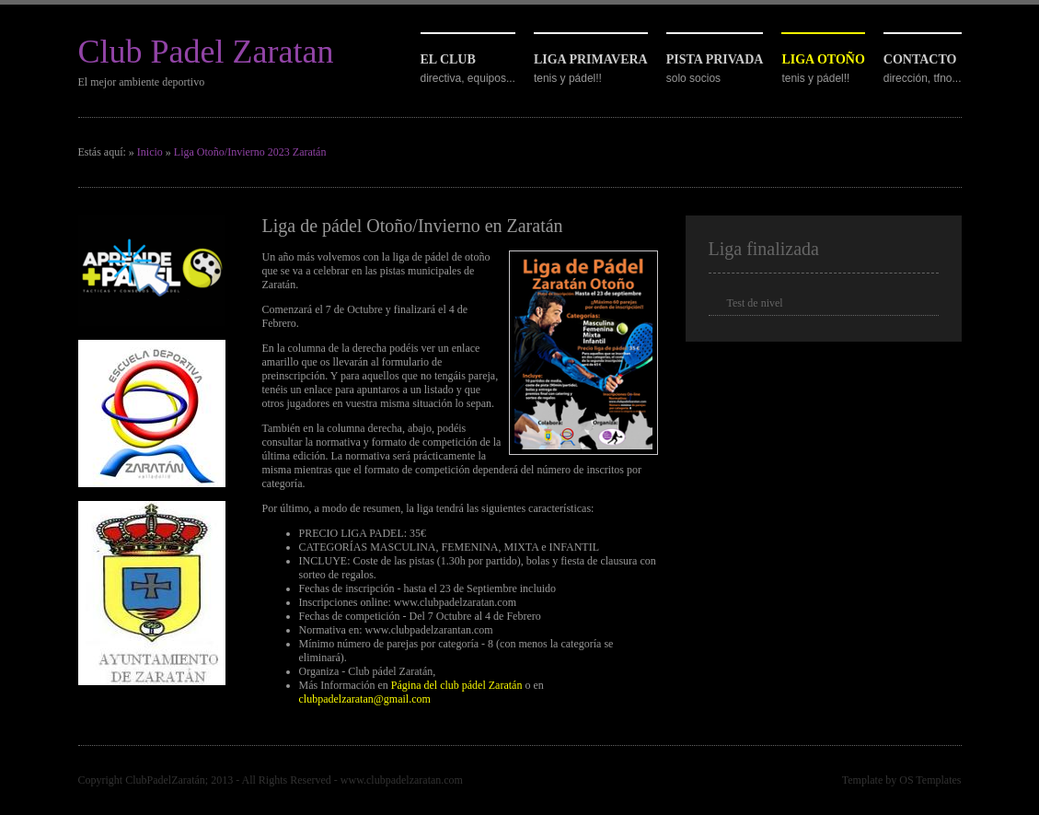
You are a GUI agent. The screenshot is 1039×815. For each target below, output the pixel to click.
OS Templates (930, 780)
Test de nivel (755, 303)
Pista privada (715, 59)
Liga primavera (591, 59)
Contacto (920, 59)
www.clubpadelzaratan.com (402, 780)
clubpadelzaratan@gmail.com (365, 699)
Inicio (150, 152)
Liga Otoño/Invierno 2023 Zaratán (250, 152)
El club (448, 59)
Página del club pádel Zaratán (457, 685)
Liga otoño (822, 59)
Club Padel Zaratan (206, 51)
